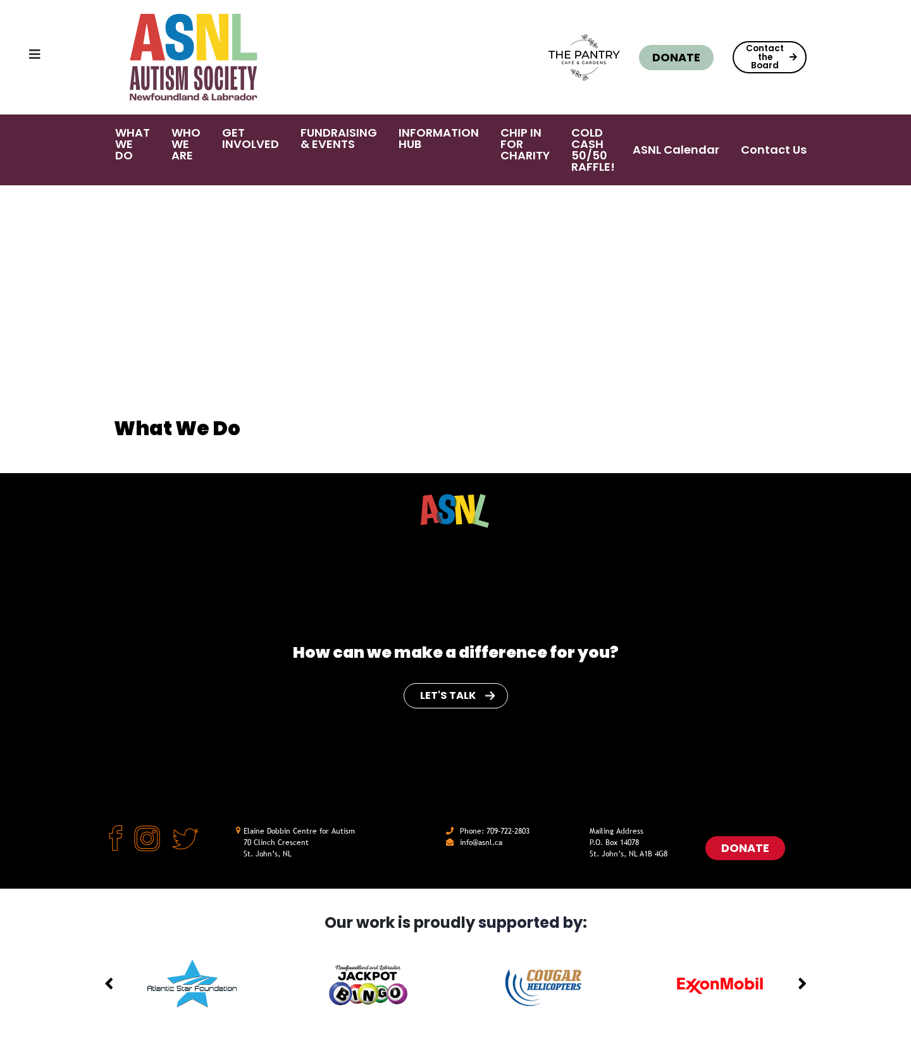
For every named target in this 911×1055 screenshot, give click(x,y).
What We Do (183, 206)
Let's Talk (457, 695)
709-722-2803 (508, 831)
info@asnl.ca (481, 842)
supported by (530, 922)
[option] (192, 984)
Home (127, 206)
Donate (674, 57)
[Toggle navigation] (22, 57)
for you (580, 652)
